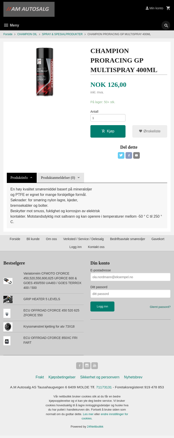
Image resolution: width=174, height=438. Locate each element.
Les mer (88, 416)
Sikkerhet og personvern (99, 379)
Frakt (40, 379)
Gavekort (157, 241)
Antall (94, 112)
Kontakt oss (96, 249)
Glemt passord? (160, 308)
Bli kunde (33, 241)
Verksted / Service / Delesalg (83, 241)
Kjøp (108, 132)
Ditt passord (98, 289)
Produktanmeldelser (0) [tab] (58, 179)
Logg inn (76, 249)
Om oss (51, 241)
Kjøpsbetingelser (61, 379)
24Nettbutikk (95, 429)
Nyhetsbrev (133, 379)
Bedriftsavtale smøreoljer (127, 241)
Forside (7, 34)
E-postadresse (100, 272)
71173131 (105, 389)
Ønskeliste (149, 132)
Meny (11, 25)
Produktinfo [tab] (19, 179)
